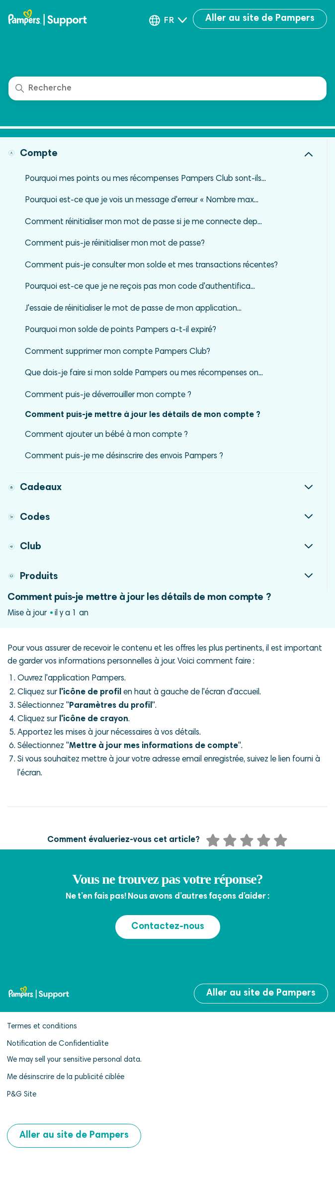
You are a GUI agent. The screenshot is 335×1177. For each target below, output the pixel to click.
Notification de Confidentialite (57, 1044)
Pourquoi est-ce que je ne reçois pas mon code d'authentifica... (140, 287)
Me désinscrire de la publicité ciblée (65, 1077)
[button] (168, 20)
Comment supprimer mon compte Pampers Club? (117, 352)
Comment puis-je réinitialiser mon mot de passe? (115, 244)
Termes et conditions (42, 1026)
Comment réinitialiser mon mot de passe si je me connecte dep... (143, 222)
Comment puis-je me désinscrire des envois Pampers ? (124, 456)
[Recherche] (167, 88)
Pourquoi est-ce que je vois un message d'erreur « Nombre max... (141, 200)
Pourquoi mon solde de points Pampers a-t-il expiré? (120, 330)
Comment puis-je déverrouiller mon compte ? (108, 395)
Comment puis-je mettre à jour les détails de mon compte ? (142, 415)
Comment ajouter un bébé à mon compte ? (106, 435)
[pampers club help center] (60, 19)
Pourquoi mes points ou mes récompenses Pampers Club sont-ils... (145, 179)
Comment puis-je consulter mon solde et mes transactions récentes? (151, 265)
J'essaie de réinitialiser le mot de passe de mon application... (133, 309)
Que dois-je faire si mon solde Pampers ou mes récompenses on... (144, 373)
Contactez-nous (167, 926)
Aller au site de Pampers (260, 18)
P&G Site (21, 1094)
